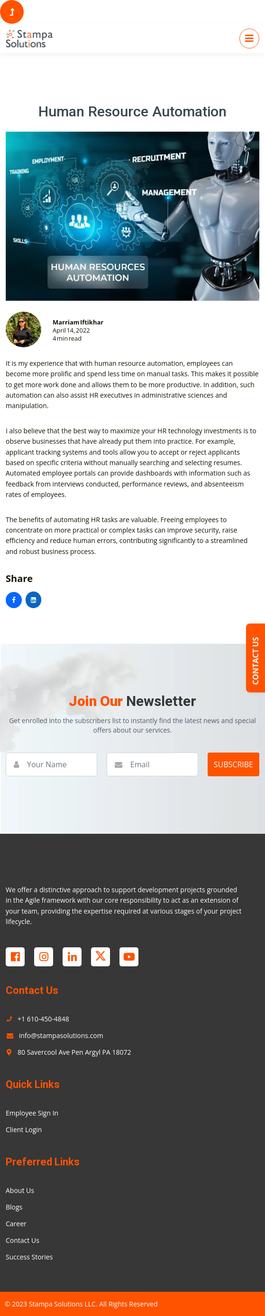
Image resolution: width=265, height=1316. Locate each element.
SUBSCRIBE (233, 764)
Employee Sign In (32, 1112)
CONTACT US (255, 661)
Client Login (24, 1129)
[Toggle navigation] (249, 38)
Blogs (14, 1206)
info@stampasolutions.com (54, 1035)
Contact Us (22, 1240)
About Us (20, 1190)
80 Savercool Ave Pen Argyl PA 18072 (68, 1052)
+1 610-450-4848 (37, 1018)
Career (16, 1223)
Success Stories (29, 1256)
